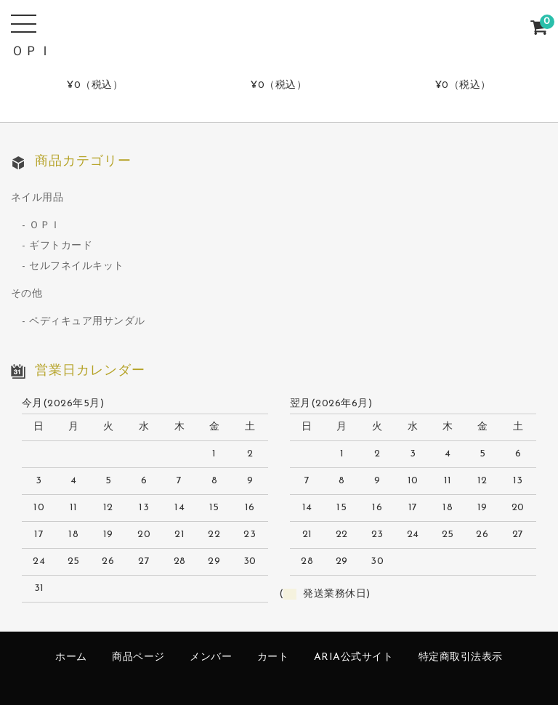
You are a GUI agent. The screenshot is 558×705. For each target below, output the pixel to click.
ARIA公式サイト (354, 657)
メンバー (211, 657)
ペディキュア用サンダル (87, 321)
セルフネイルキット (76, 266)
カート (273, 657)
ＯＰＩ (45, 225)
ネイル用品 (37, 198)
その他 (27, 294)
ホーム (71, 657)
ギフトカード (60, 246)
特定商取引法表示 (460, 657)
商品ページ (138, 657)
